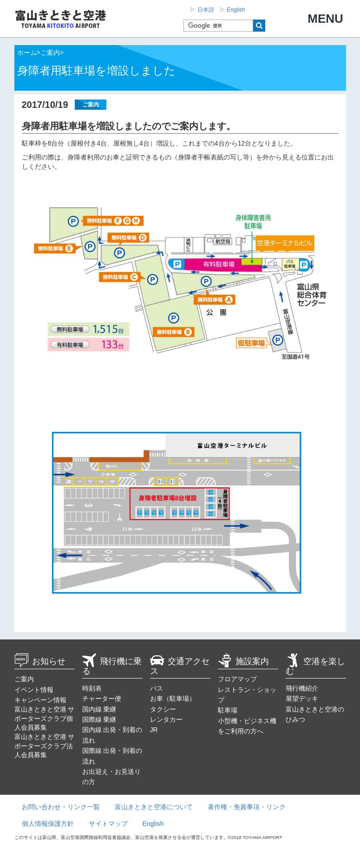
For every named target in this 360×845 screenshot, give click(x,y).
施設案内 (243, 661)
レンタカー (166, 719)
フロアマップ (237, 679)
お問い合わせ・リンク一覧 (61, 807)
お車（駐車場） (173, 698)
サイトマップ (108, 823)
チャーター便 (101, 698)
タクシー (163, 709)
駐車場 (227, 710)
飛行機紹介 (302, 688)
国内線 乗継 (99, 709)
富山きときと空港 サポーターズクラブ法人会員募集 (44, 746)
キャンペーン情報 (40, 700)
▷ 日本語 (202, 10)
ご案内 (24, 679)
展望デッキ (302, 698)
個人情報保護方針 (48, 823)
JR (154, 729)
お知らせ (39, 661)
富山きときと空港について (154, 807)
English (153, 823)
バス (156, 688)
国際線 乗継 (99, 719)
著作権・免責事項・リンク (247, 807)
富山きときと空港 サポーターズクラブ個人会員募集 (44, 718)
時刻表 (92, 688)
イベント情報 (33, 689)
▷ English (232, 10)
